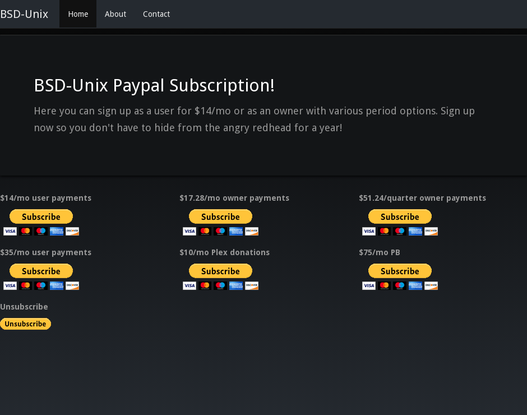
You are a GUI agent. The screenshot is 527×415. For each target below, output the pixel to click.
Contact (156, 14)
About (115, 14)
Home (78, 14)
